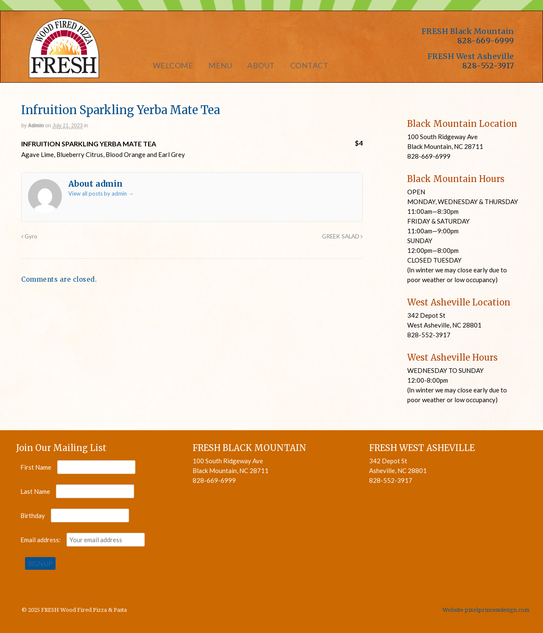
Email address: (41, 539)
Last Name (35, 491)
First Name (35, 467)
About (261, 65)
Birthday (32, 515)
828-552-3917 (488, 65)
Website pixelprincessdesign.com (485, 610)
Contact (309, 65)
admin (36, 126)
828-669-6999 (485, 40)
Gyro (29, 236)
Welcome (173, 65)
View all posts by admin (101, 193)
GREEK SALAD (342, 236)
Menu (220, 65)
